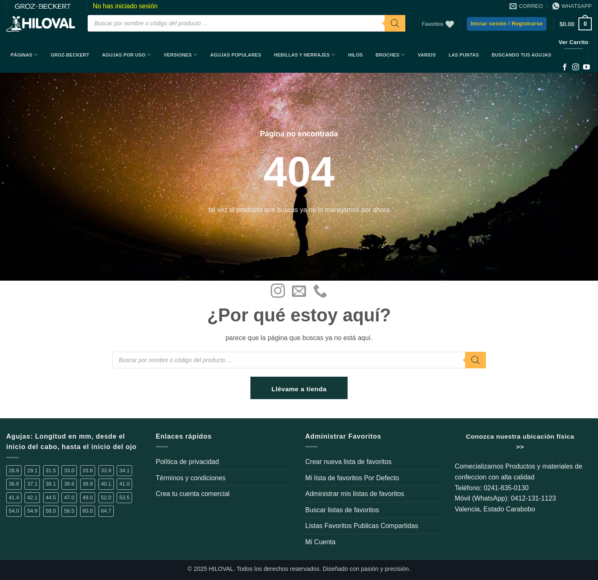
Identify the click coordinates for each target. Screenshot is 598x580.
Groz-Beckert (70, 54)
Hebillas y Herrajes (305, 55)
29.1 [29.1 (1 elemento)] (32, 470)
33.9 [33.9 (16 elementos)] (106, 470)
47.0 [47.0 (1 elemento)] (69, 497)
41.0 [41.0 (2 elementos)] (124, 484)
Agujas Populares (235, 54)
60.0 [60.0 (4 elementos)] (88, 511)
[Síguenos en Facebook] (564, 67)
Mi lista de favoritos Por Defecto (352, 477)
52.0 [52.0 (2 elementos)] (106, 497)
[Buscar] (395, 23)
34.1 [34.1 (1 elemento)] (124, 470)
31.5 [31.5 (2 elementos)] (51, 470)
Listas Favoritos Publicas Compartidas (361, 525)
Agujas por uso (126, 55)
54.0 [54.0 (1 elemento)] (14, 511)
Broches (390, 55)
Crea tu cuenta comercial (193, 493)
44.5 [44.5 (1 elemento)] (51, 497)
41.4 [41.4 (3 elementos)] (14, 497)
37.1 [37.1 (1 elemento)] (32, 484)
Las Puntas (463, 54)
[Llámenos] (320, 292)
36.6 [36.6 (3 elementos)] (14, 484)
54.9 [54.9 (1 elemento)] (32, 511)
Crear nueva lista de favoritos (348, 461)
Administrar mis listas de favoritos (354, 493)
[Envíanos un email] (299, 292)
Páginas (24, 55)
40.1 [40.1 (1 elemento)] (106, 484)
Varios (427, 54)
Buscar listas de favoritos (342, 509)
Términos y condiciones (190, 477)
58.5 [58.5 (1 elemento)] (69, 511)
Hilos (355, 54)
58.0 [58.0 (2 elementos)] (51, 511)
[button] (507, 24)
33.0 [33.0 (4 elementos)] (69, 470)
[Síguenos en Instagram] (575, 67)
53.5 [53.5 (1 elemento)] (124, 497)
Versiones (180, 55)
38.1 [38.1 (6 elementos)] (51, 484)
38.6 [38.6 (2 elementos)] (69, 484)
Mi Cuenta (320, 541)
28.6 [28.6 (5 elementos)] (14, 470)
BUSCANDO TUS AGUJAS (521, 54)
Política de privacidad (187, 461)
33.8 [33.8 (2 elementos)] (88, 470)
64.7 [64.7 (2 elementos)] (106, 511)
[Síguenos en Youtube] (586, 67)
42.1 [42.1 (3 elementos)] (32, 497)
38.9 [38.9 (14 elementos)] (88, 484)
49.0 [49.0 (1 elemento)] (88, 497)
